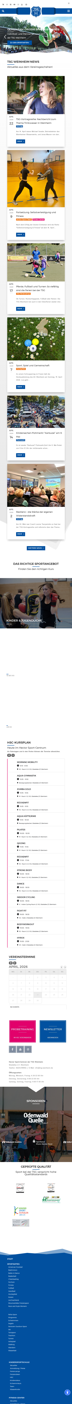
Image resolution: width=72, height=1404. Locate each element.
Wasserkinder (15, 1389)
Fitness (11, 1285)
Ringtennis (12, 1317)
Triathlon (11, 1335)
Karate (10, 1297)
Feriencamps (15, 1371)
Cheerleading (13, 1279)
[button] (3, 10)
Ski (9, 1329)
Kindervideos (15, 1380)
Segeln (11, 1323)
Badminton (12, 1270)
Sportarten (13, 1264)
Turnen (11, 1338)
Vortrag (19, 126)
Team (12, 1386)
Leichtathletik (13, 1300)
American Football (15, 1267)
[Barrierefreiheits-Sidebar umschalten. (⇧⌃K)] (67, 1392)
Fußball (11, 1288)
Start (10, 1259)
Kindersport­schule (19, 1362)
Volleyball (12, 1341)
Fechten (11, 1282)
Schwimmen (13, 1320)
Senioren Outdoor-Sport (17, 1326)
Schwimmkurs (15, 1383)
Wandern (11, 1347)
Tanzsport (12, 1332)
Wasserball (12, 1350)
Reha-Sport (12, 1314)
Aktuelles (13, 1365)
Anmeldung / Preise (17, 1368)
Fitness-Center (16, 1398)
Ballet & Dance (14, 1273)
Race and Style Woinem (17, 1306)
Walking (11, 1344)
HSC (11, 1377)
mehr (19, 141)
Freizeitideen (15, 1374)
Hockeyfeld (12, 1294)
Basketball (12, 1276)
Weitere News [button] (35, 548)
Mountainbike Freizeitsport (18, 1303)
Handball (11, 1291)
